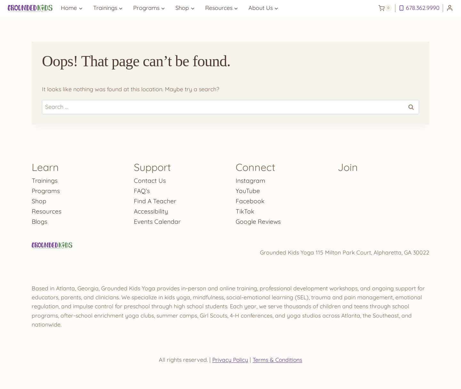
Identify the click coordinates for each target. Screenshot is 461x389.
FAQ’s (142, 189)
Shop (39, 200)
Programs (46, 189)
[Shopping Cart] (385, 8)
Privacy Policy (229, 359)
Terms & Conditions (278, 359)
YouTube (248, 189)
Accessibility (151, 210)
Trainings (45, 179)
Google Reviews (259, 220)
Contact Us (150, 179)
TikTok (245, 210)
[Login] (449, 8)
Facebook (250, 200)
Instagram (251, 179)
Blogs (40, 220)
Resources (47, 210)
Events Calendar (158, 220)
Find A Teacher (155, 200)
